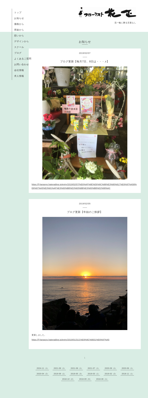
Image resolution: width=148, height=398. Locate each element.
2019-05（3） (77, 374)
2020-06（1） (128, 368)
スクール (19, 47)
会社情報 (19, 70)
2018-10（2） (68, 379)
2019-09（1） (60, 374)
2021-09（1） (60, 368)
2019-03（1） (94, 374)
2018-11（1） (128, 374)
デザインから (21, 41)
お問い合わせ (21, 64)
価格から (19, 24)
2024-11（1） (43, 368)
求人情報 (19, 76)
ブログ (18, 53)
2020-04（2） (43, 374)
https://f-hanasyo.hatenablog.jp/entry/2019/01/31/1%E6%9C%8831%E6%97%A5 (70, 340)
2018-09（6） (85, 379)
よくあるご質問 (22, 58)
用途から (19, 30)
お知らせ (19, 18)
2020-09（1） (111, 368)
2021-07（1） (94, 368)
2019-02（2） (111, 374)
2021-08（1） (77, 368)
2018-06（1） (102, 379)
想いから (19, 35)
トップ (18, 12)
